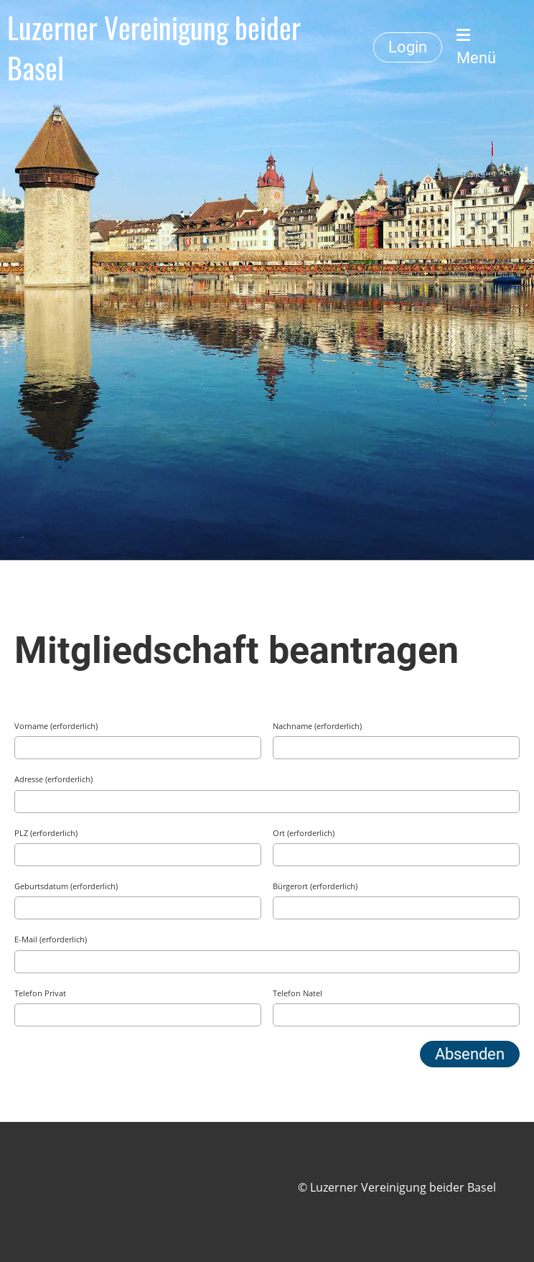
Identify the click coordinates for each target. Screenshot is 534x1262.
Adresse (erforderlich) (53, 779)
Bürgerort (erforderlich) (315, 886)
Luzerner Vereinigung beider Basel (154, 47)
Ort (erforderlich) (303, 832)
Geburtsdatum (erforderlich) (66, 886)
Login (407, 47)
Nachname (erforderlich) (317, 725)
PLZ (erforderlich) (46, 832)
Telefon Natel (297, 993)
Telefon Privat (40, 993)
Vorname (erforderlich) (56, 725)
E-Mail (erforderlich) (50, 939)
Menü (476, 47)
